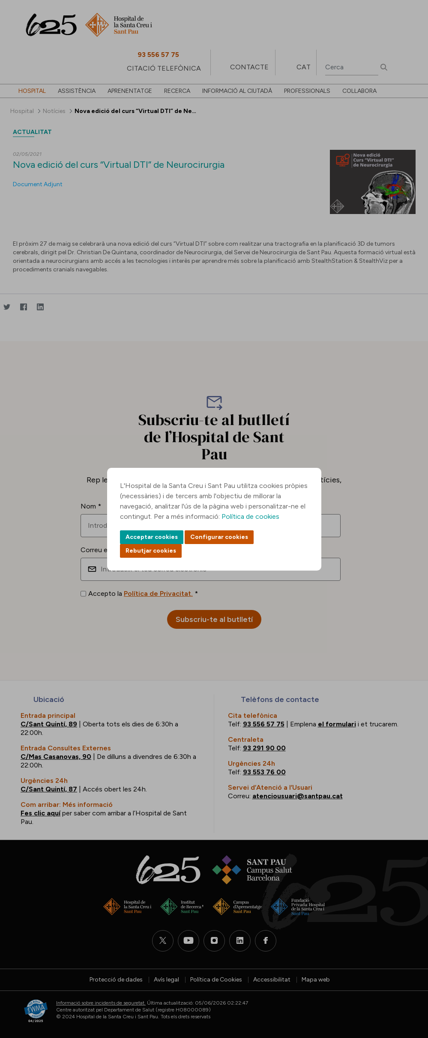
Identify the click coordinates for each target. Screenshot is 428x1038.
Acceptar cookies (152, 537)
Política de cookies (250, 516)
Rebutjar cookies (151, 550)
